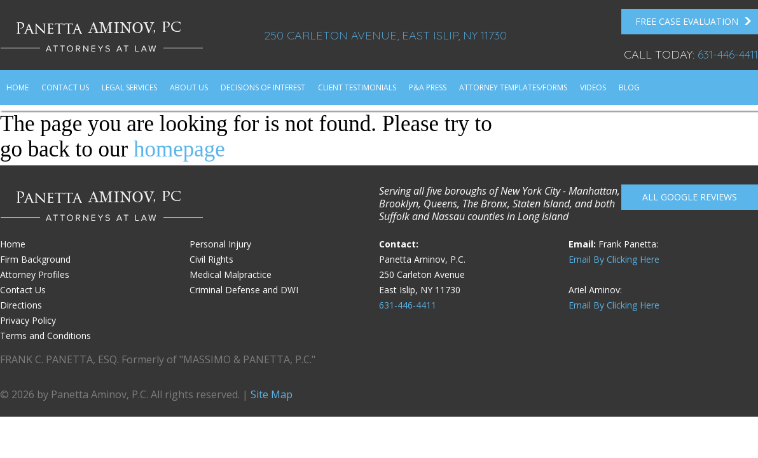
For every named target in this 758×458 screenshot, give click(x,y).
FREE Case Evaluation (693, 21)
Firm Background (35, 259)
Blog (629, 87)
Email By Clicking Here (613, 259)
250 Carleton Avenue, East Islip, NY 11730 (385, 35)
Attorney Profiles (34, 274)
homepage (179, 149)
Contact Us (65, 87)
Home (17, 87)
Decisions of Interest (263, 87)
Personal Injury (220, 244)
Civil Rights (211, 259)
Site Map (272, 394)
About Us (189, 87)
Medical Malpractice (231, 274)
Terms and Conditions (45, 336)
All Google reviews (689, 197)
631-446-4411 (728, 54)
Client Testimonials (357, 87)
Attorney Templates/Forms (513, 87)
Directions (21, 305)
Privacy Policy (28, 320)
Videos (593, 87)
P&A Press (427, 87)
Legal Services (129, 87)
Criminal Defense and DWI (244, 290)
